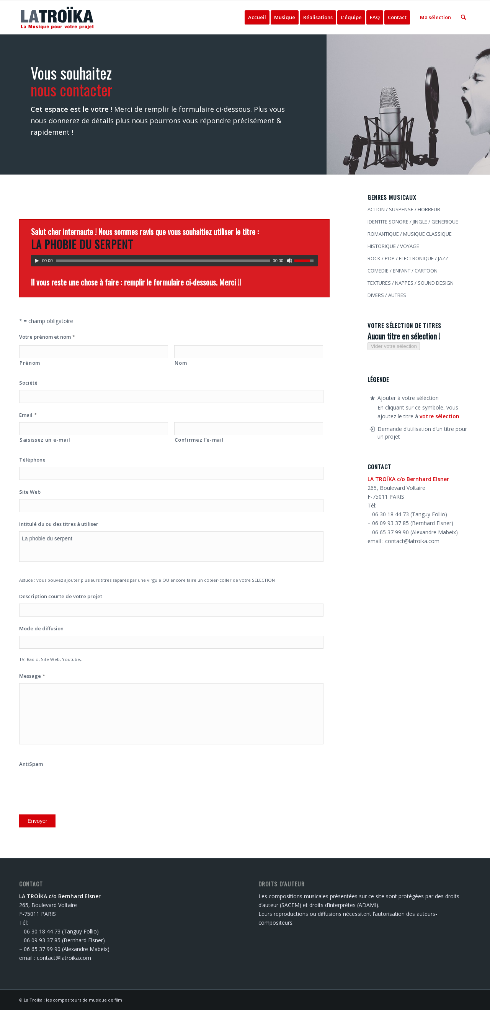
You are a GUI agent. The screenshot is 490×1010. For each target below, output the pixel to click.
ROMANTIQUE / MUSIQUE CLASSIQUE (410, 233)
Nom (181, 362)
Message (32, 676)
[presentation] (77, 786)
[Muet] (289, 261)
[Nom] (248, 351)
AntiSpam (31, 764)
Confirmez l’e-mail (199, 439)
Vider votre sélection (394, 346)
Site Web (30, 492)
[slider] (163, 260)
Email (28, 415)
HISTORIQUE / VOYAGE (393, 246)
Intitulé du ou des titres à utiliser (58, 524)
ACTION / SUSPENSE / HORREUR (404, 209)
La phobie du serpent (171, 546)
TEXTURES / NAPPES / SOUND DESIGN (411, 282)
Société (28, 383)
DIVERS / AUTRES (387, 295)
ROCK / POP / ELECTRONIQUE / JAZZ (408, 258)
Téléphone (32, 460)
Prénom (30, 362)
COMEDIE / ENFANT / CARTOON (403, 270)
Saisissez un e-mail (45, 439)
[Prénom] (93, 351)
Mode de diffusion (41, 628)
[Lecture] (37, 261)
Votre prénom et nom (47, 337)
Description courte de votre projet (60, 596)
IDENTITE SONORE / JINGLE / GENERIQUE (413, 221)
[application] (174, 260)
